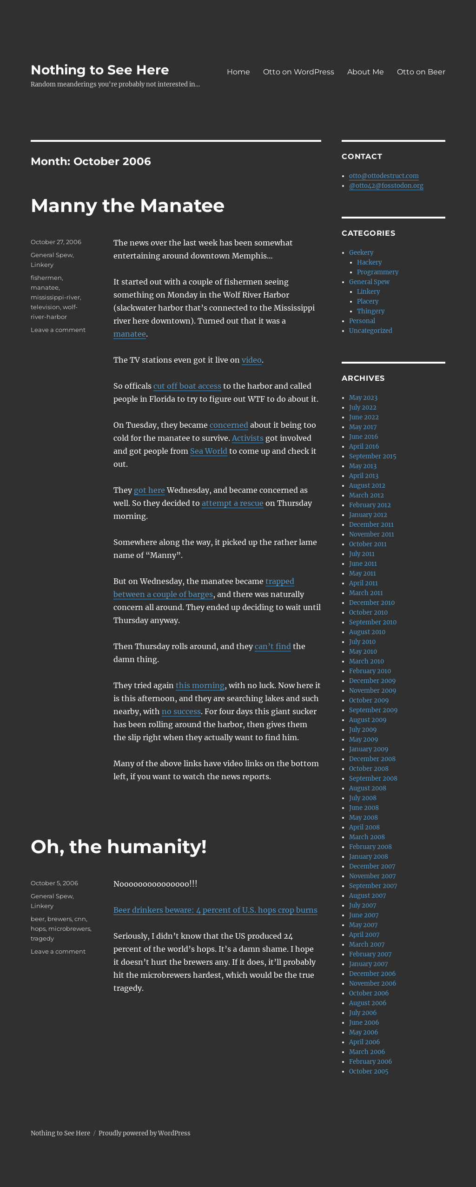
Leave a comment (58, 329)
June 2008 (364, 808)
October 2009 (369, 700)
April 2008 (364, 827)
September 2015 (373, 456)
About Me (365, 71)
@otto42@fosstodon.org (386, 186)
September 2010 (373, 622)
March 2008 (367, 837)
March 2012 (366, 495)
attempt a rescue (233, 503)
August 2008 (367, 788)
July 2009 (363, 730)
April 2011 (363, 583)
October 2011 (368, 544)
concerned (229, 425)
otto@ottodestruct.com (384, 176)
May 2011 (362, 573)
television (45, 307)
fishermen (46, 277)
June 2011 (363, 564)
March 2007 (367, 944)
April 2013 (363, 476)
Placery (367, 301)
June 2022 (364, 417)
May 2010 (363, 652)
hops (38, 928)
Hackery (369, 262)
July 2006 (363, 1013)
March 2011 (366, 593)
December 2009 (372, 681)
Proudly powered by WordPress (145, 1133)
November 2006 (373, 984)
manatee (129, 333)
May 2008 (363, 818)
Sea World (208, 451)
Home (238, 71)
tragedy (42, 938)
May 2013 (363, 466)
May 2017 (363, 427)
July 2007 (363, 905)
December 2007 (372, 866)
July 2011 (362, 554)
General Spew (52, 255)
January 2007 (368, 964)
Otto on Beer (421, 71)
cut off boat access (187, 386)
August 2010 (367, 632)
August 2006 (368, 1003)
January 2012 (368, 515)
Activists (248, 438)
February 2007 (370, 954)
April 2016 (364, 447)
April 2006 (364, 1042)
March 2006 (367, 1052)
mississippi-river (55, 297)
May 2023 (363, 398)
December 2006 (372, 974)
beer (38, 918)
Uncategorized (370, 331)
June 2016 (363, 437)
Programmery (377, 272)
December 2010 (372, 603)
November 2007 (372, 876)
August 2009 (368, 720)
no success (181, 711)
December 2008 (372, 759)
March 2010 (366, 661)
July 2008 (363, 798)
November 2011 (371, 534)
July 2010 (362, 642)
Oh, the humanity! (119, 846)
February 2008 (370, 847)
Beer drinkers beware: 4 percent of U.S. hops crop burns (215, 910)
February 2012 (370, 505)
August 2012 (367, 486)
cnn (80, 918)
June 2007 (364, 915)
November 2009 (373, 691)
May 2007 (363, 925)
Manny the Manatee (128, 205)
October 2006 (369, 993)
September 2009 (373, 710)
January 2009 (369, 749)
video (252, 360)
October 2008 (369, 769)
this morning (200, 685)
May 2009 (363, 739)
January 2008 (368, 857)
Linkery (42, 264)
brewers (59, 918)
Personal (362, 321)
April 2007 (364, 935)
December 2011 (371, 525)
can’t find (273, 646)
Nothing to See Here (100, 70)
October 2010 (368, 613)
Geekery (361, 253)
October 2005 (369, 1071)
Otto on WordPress (298, 71)
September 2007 (373, 886)
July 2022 (363, 407)
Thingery (370, 311)
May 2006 (363, 1032)
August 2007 (367, 896)
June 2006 (364, 1023)
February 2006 (370, 1062)
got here (149, 490)
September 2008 (373, 778)
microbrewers (69, 928)
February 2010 (370, 671)
